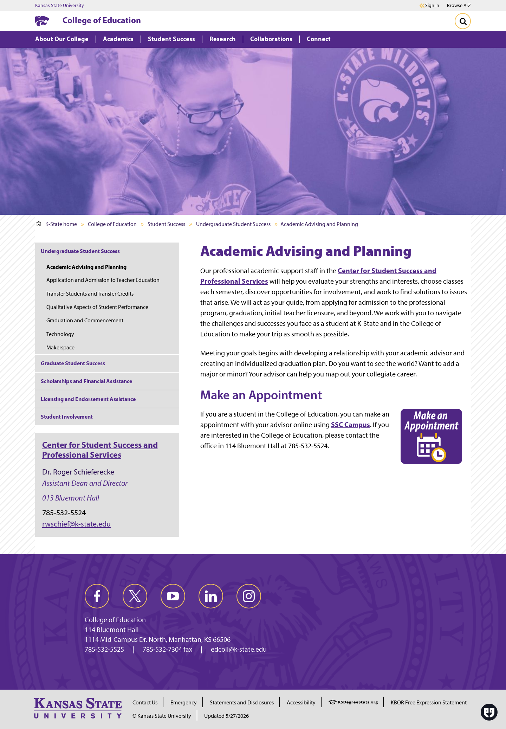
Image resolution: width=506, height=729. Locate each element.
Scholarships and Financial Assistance (86, 381)
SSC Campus (350, 424)
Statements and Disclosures (242, 702)
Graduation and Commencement (84, 320)
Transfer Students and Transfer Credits (90, 293)
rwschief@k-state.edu (76, 524)
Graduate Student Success (73, 363)
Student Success (166, 224)
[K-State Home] (42, 20)
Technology (60, 334)
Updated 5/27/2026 (226, 715)
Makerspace (60, 347)
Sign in (432, 5)
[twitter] (135, 596)
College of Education (102, 20)
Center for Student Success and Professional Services (99, 449)
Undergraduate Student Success (233, 224)
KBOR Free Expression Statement (429, 702)
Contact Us (144, 702)
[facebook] (97, 596)
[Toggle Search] (463, 21)
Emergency (183, 702)
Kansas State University (59, 5)
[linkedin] (211, 596)
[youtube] (173, 596)
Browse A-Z (459, 5)
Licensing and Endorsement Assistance (88, 398)
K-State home (56, 224)
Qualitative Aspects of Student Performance (97, 307)
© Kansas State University (161, 715)
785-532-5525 (104, 649)
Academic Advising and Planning (86, 266)
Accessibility (301, 702)
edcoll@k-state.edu (239, 649)
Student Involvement (67, 416)
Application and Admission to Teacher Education (103, 280)
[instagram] (248, 596)
